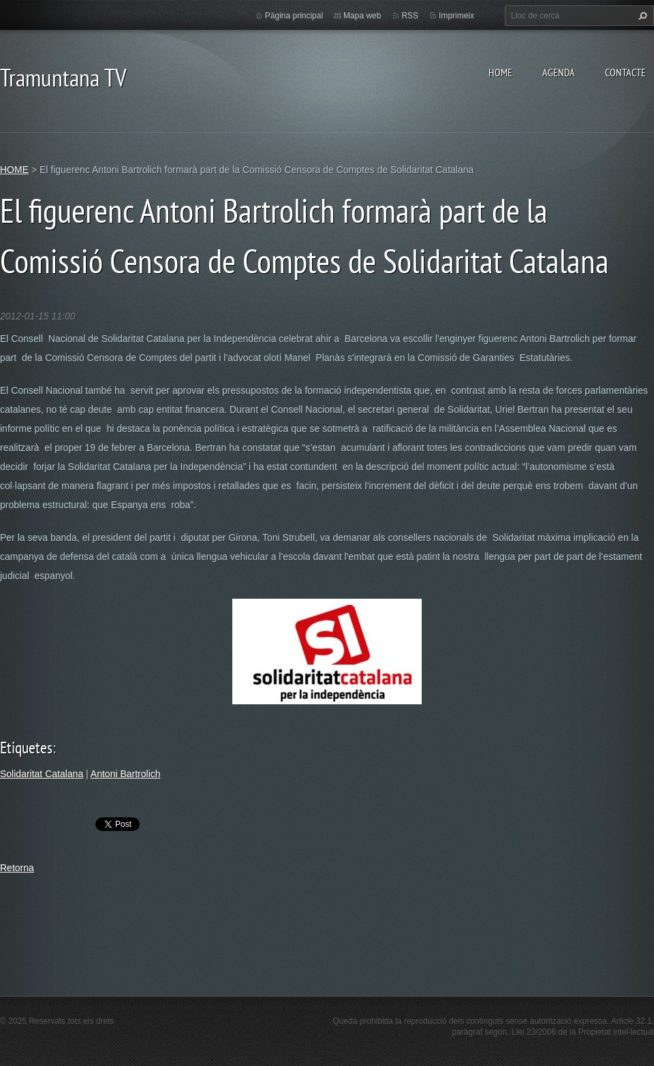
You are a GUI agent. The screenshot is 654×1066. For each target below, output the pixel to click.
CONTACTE (625, 72)
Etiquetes (26, 747)
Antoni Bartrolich (126, 773)
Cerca (641, 15)
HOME (500, 72)
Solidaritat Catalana (41, 773)
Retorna (17, 867)
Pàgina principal (294, 15)
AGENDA (558, 72)
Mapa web (362, 15)
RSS (409, 15)
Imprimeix (456, 15)
